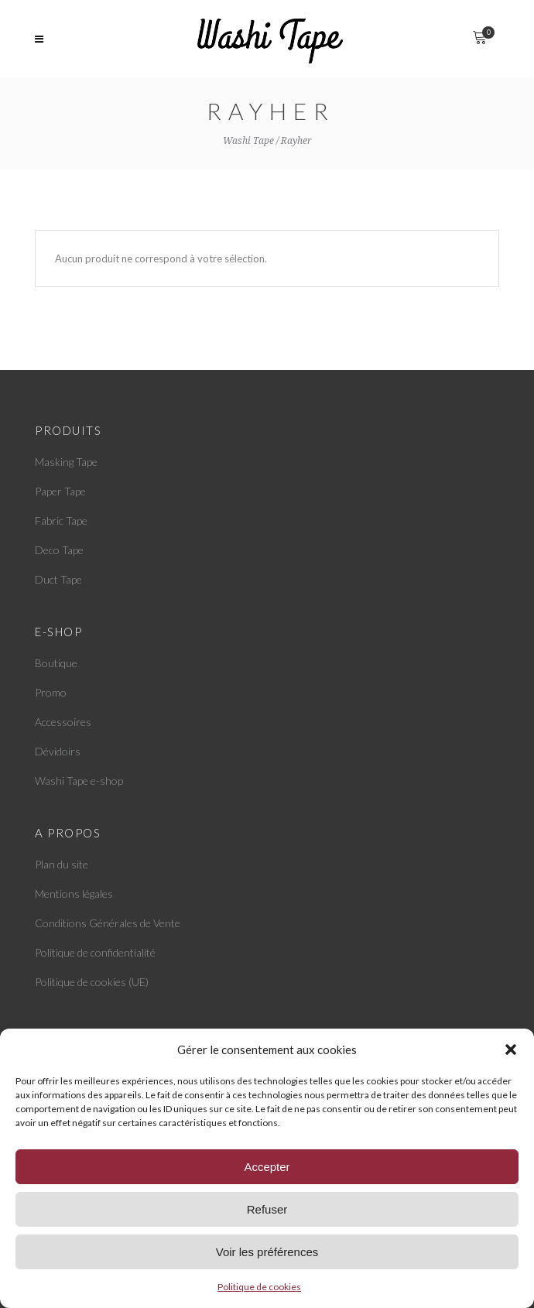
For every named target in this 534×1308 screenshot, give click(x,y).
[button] (511, 1049)
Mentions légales (74, 893)
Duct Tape (58, 579)
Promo (51, 692)
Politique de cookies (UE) (92, 981)
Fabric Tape (61, 520)
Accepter (266, 1166)
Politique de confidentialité (95, 952)
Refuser (267, 1209)
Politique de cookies (259, 1287)
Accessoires (63, 721)
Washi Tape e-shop (79, 780)
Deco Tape (59, 549)
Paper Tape (60, 491)
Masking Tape (66, 461)
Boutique (56, 662)
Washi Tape (248, 140)
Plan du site (61, 864)
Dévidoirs (57, 751)
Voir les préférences (267, 1251)
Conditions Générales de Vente (107, 923)
